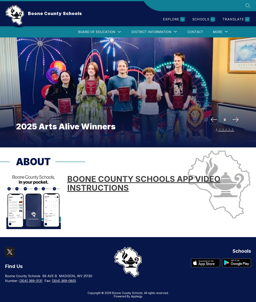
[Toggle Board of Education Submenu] (119, 32)
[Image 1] (216, 129)
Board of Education (96, 32)
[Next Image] (235, 120)
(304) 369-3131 (30, 281)
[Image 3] (223, 129)
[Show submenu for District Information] (151, 31)
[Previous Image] (213, 120)
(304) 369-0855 (64, 281)
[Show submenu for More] (217, 31)
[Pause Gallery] (224, 120)
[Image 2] (219, 129)
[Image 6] (232, 129)
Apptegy (136, 296)
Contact (195, 32)
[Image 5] (229, 129)
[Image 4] (226, 129)
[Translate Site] (235, 19)
